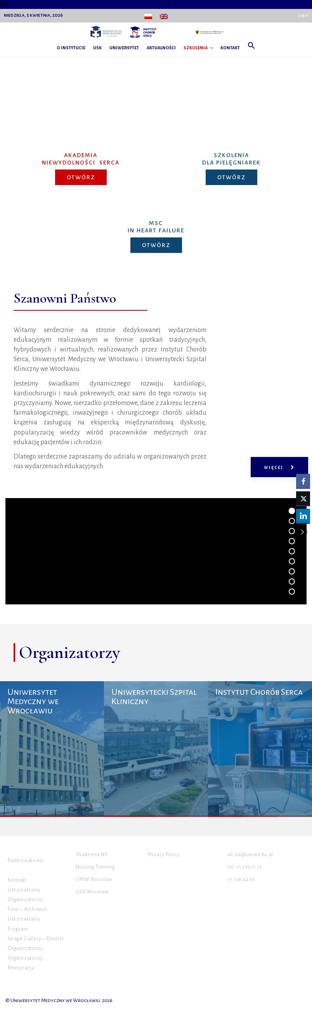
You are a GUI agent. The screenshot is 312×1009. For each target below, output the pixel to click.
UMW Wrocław (94, 879)
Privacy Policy (164, 854)
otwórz (81, 177)
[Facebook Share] (303, 481)
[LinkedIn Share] (303, 516)
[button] (251, 48)
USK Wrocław (92, 892)
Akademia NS (92, 854)
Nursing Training (95, 867)
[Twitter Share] (303, 498)
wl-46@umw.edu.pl (250, 854)
